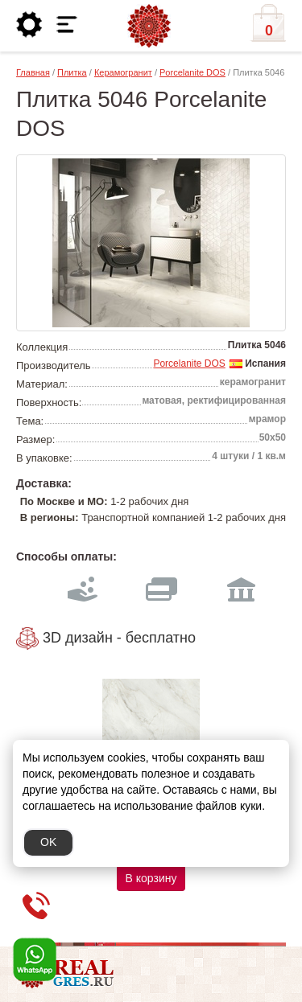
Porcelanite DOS (192, 72)
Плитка (72, 72)
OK (48, 842)
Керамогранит (123, 72)
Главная (33, 72)
